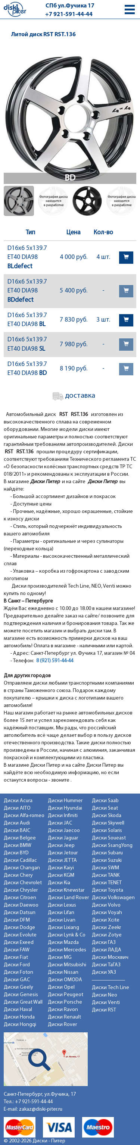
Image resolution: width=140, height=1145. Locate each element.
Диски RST (104, 1010)
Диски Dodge (19, 927)
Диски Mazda (63, 942)
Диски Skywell (108, 823)
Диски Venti (106, 1002)
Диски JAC (60, 823)
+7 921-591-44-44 (69, 15)
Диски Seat (105, 808)
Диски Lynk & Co (66, 935)
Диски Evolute (20, 935)
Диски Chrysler (21, 890)
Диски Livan (61, 920)
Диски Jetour (63, 853)
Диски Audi (17, 823)
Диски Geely (18, 987)
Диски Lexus (62, 905)
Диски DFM (17, 920)
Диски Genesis (21, 995)
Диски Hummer (65, 801)
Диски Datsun (19, 913)
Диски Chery (18, 875)
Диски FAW (16, 950)
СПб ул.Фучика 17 (70, 6)
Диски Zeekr (106, 927)
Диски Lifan (61, 913)
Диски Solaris (107, 830)
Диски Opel (61, 987)
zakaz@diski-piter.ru (40, 1109)
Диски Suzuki (107, 860)
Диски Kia (59, 883)
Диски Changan (22, 868)
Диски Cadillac (20, 860)
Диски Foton (18, 972)
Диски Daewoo (21, 905)
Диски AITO (17, 808)
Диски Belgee (20, 838)
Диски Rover (62, 1024)
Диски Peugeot (65, 995)
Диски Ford (17, 965)
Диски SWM (105, 868)
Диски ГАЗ (104, 942)
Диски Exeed (19, 942)
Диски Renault (64, 1017)
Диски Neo (104, 995)
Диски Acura (18, 801)
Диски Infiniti (63, 816)
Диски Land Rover (68, 898)
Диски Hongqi (20, 1024)
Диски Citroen (20, 898)
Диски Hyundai (65, 808)
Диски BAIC (17, 830)
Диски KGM (61, 875)
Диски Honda (19, 1017)
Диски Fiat (16, 957)
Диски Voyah (107, 913)
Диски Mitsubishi (67, 965)
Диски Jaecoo (64, 830)
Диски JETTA (62, 860)
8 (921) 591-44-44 (54, 661)
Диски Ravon (63, 1010)
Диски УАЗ (104, 972)
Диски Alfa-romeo (24, 816)
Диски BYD (16, 853)
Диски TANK (105, 875)
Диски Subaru (107, 853)
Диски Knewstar (66, 890)
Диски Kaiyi (61, 868)
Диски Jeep (61, 845)
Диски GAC (17, 980)
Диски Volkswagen (113, 898)
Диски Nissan (63, 972)
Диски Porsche (65, 1002)
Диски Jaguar (63, 838)
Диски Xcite (105, 920)
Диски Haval (18, 1010)
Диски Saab (105, 801)
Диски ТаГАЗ (106, 965)
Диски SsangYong (112, 845)
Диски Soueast (109, 838)
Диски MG (60, 957)
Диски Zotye (107, 935)
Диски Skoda (106, 816)
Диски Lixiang (63, 927)
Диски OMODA (65, 980)
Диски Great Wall (23, 1002)
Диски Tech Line (110, 988)
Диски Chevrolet (23, 883)
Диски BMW (17, 845)
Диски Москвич (110, 957)
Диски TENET (107, 883)
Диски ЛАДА (106, 950)
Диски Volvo (106, 905)
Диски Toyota (107, 890)
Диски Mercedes (67, 950)
